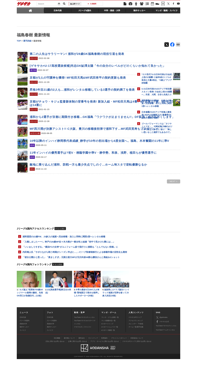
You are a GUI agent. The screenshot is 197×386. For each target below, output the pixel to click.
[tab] (30, 10)
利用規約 (104, 365)
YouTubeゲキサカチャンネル (84, 344)
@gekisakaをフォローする (153, 178)
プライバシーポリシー (119, 365)
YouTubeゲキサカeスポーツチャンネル (84, 348)
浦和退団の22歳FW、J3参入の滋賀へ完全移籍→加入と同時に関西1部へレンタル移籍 (64, 261)
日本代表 (23, 344)
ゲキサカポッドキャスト (82, 354)
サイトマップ (93, 365)
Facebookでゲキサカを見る (153, 184)
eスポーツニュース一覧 (109, 354)
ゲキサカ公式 (162, 348)
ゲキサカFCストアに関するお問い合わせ (136, 368)
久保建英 (93, 4)
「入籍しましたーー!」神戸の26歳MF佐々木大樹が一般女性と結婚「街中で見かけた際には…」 (69, 266)
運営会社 (81, 365)
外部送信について (136, 365)
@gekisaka (161, 344)
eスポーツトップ (107, 350)
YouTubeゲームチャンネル (165, 357)
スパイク (23, 357)
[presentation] (30, 10)
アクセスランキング (136, 347)
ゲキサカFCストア (135, 344)
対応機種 (57, 365)
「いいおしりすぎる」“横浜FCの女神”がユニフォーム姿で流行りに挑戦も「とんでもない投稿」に (70, 272)
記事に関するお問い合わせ (77, 368)
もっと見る (61, 253)
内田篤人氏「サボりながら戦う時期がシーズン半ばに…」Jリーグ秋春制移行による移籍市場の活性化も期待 (75, 277)
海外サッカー (24, 354)
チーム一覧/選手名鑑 (136, 354)
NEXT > (123, 206)
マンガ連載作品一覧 (108, 347)
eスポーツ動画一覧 (108, 357)
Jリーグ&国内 (24, 347)
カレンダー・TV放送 (136, 350)
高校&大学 (23, 350)
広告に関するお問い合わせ (55, 368)
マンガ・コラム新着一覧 (110, 344)
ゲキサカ (24, 4)
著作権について (69, 365)
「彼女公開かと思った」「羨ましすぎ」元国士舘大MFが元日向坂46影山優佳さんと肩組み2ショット (71, 283)
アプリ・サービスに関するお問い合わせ (104, 368)
